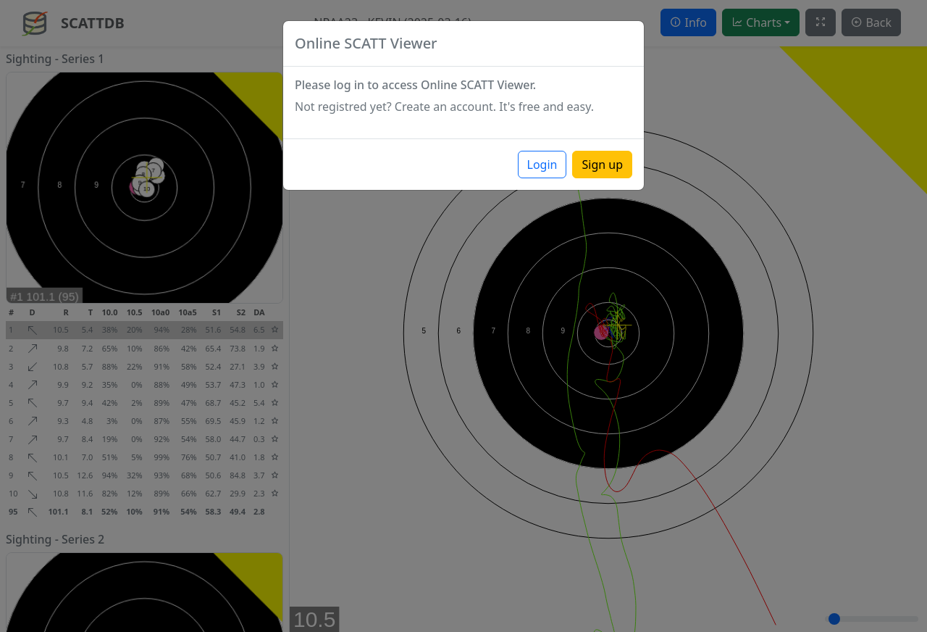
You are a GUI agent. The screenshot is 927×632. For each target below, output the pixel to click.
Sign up (602, 164)
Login (542, 164)
